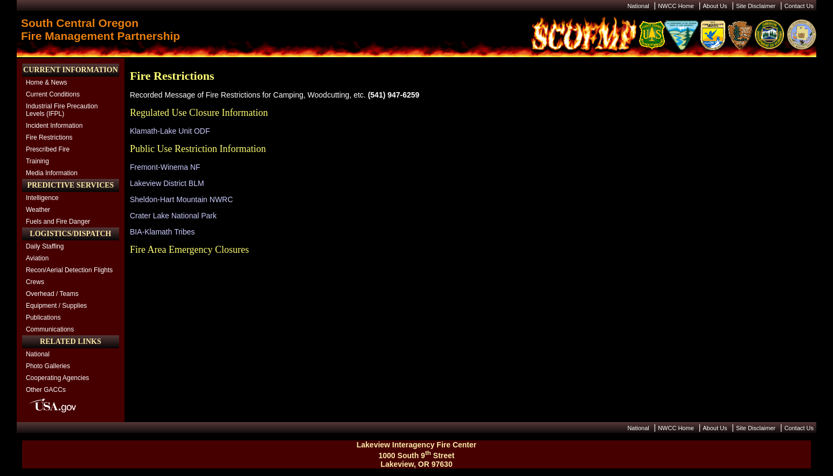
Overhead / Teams (52, 294)
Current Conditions (53, 94)
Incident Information (54, 125)
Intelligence (42, 198)
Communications (50, 329)
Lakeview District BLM (167, 183)
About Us (715, 6)
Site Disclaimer (755, 6)
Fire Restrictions (49, 137)
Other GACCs (46, 390)
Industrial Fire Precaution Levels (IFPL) (62, 110)
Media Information (52, 173)
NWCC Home (676, 6)
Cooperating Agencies (57, 378)
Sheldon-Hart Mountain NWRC (181, 199)
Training (37, 161)
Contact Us (799, 6)
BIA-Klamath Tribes (162, 231)
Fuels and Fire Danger (58, 221)
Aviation (37, 258)
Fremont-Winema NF (165, 167)
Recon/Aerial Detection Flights (69, 270)
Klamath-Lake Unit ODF (170, 131)
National (638, 6)
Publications (43, 317)
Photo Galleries (48, 366)
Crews (35, 282)
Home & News (46, 82)
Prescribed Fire (48, 149)
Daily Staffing (45, 246)
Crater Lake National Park (173, 215)
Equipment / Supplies (56, 305)
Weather (38, 209)
